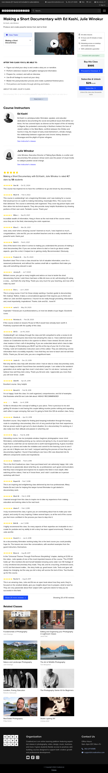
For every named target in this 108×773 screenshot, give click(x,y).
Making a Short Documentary (11, 41)
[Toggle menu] (104, 11)
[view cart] (89, 2)
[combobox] (66, 11)
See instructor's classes (26, 141)
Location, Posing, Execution (14, 690)
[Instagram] (37, 757)
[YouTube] (28, 757)
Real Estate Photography (13, 718)
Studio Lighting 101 (47, 718)
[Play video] (54, 43)
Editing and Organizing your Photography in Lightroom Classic (56, 632)
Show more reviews (15, 597)
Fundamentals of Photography (15, 631)
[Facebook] (33, 757)
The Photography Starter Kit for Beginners (56, 690)
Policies (54, 770)
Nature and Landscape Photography (17, 662)
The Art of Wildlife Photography (52, 662)
